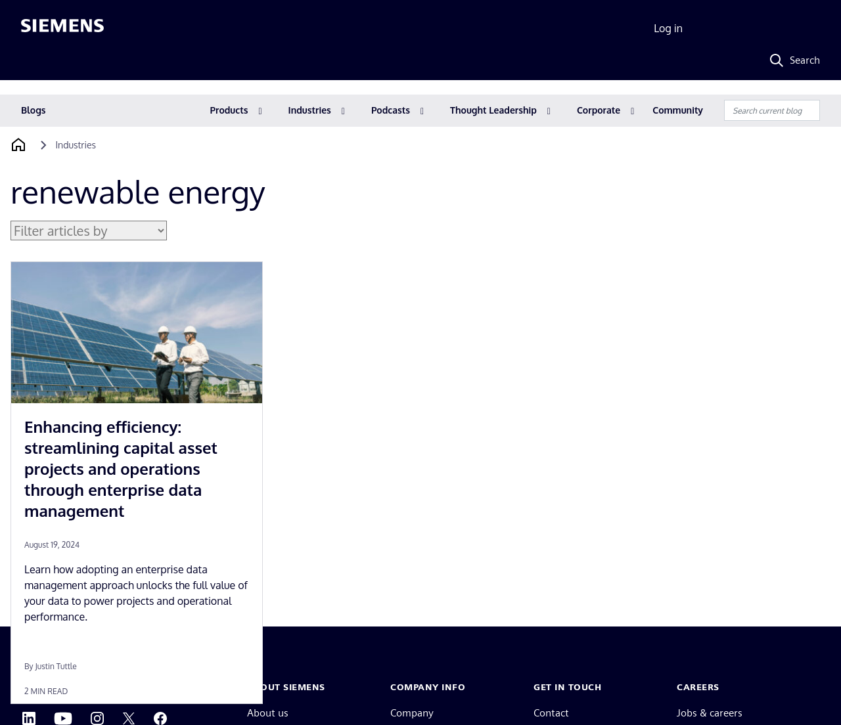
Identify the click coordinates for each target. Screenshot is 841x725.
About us (267, 713)
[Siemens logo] (62, 28)
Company (412, 713)
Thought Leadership (493, 110)
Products (229, 110)
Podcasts (390, 110)
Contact (551, 713)
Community (677, 110)
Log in (668, 28)
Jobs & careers (709, 713)
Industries (309, 110)
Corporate (598, 110)
